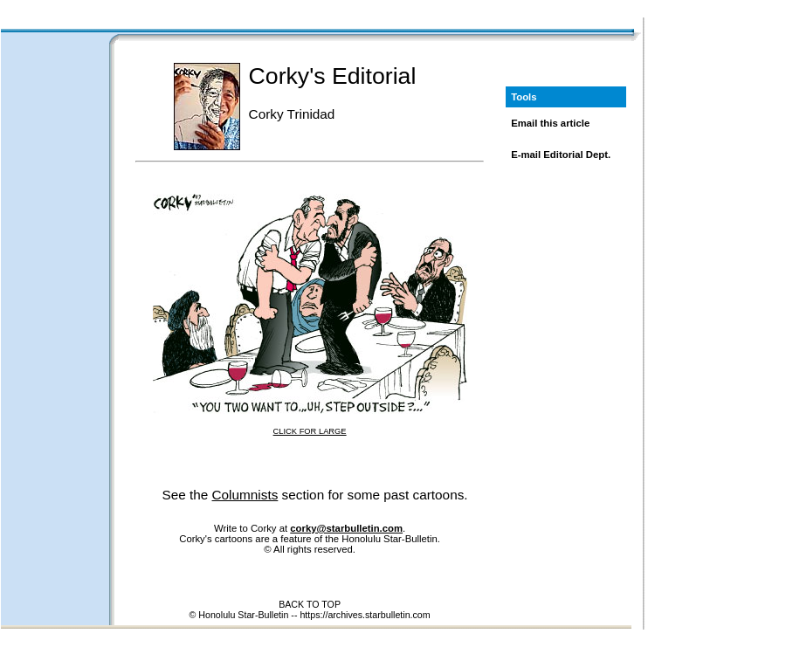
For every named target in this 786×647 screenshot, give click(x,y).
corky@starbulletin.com (346, 528)
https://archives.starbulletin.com (365, 614)
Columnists (245, 494)
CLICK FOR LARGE (310, 431)
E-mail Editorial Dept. (560, 154)
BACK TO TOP (310, 604)
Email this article (550, 123)
